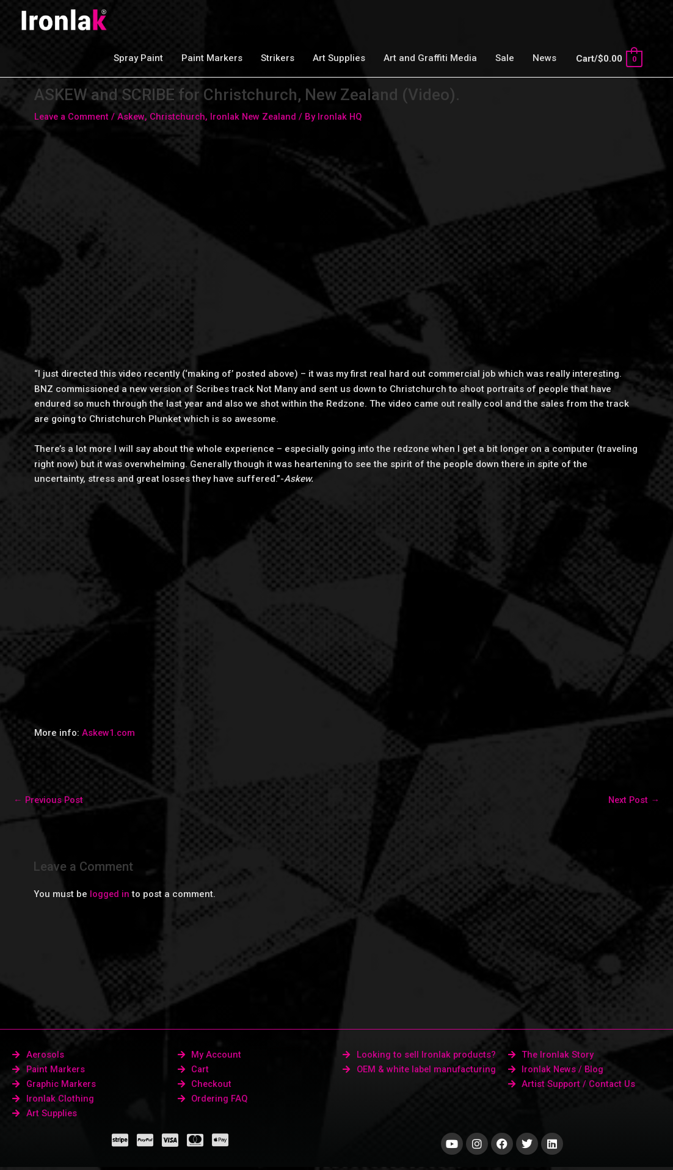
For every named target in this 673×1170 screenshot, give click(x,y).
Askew (134, 116)
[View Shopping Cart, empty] (608, 58)
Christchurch (181, 116)
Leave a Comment (73, 116)
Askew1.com (109, 732)
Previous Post (49, 799)
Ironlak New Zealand (259, 116)
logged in (110, 894)
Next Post (633, 799)
